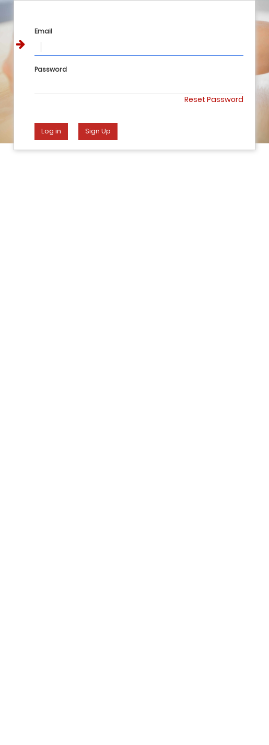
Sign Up (98, 131)
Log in (51, 131)
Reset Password (213, 99)
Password (50, 69)
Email (43, 31)
